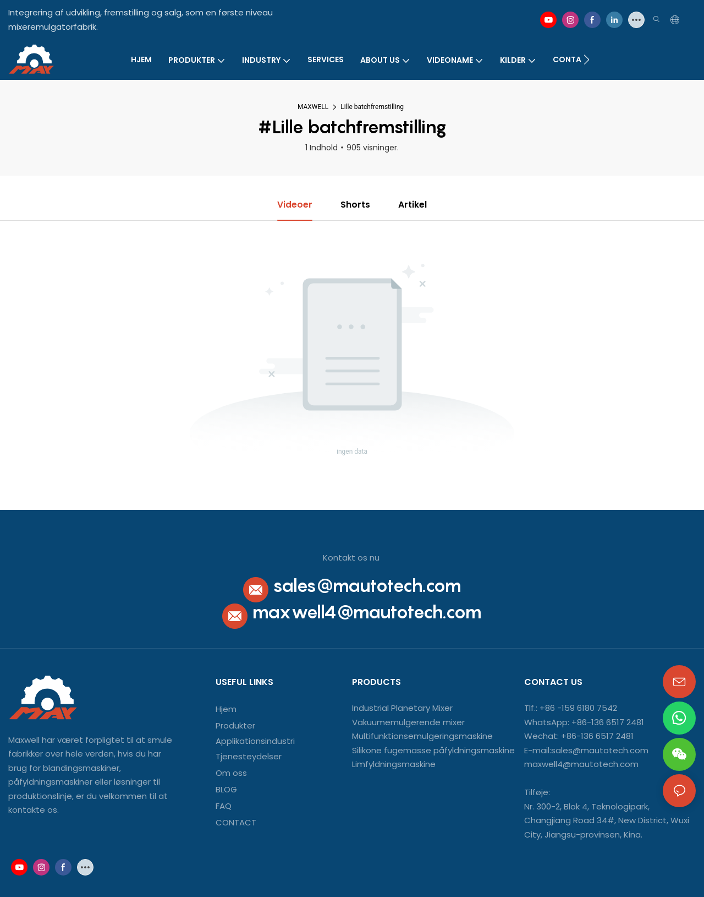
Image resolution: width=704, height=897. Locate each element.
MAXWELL (313, 107)
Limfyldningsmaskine (394, 764)
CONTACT (237, 822)
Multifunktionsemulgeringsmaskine (422, 736)
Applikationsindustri (255, 741)
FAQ (224, 806)
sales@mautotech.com (367, 585)
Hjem (226, 709)
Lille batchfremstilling (372, 107)
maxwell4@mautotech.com (367, 611)
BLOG (226, 789)
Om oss (231, 773)
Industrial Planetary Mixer (402, 708)
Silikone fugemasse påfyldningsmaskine (433, 750)
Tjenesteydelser (249, 756)
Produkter (235, 726)
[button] (587, 59)
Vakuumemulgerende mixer (408, 722)
